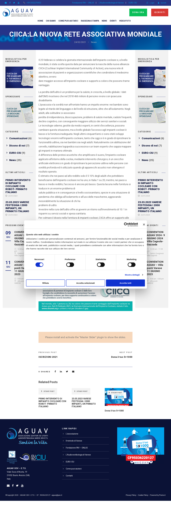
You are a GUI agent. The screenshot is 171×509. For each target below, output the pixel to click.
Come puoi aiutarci (67, 21)
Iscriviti (159, 12)
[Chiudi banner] (144, 224)
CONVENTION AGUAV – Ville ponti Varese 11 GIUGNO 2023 (23, 276)
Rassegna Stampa (90, 21)
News (105, 21)
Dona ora (138, 12)
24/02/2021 (80, 50)
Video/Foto (126, 21)
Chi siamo (50, 21)
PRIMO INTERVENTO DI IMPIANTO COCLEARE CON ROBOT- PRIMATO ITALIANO (18, 194)
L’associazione (72, 442)
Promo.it (162, 503)
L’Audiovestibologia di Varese (110, 3)
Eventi (114, 21)
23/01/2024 (12, 204)
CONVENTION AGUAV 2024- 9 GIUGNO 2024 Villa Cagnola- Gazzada (23, 246)
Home (39, 21)
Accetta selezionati (85, 283)
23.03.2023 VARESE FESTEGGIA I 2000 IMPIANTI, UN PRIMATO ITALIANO (17, 215)
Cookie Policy (144, 503)
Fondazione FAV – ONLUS (81, 3)
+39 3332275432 (32, 3)
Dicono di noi (17, 153)
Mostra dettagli (132, 274)
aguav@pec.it (57, 503)
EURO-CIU (132, 3)
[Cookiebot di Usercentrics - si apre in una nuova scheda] (126, 224)
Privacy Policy (132, 503)
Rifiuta (45, 283)
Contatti (69, 484)
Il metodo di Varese (74, 449)
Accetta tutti (125, 283)
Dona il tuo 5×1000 (114, 419)
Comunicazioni (18, 146)
